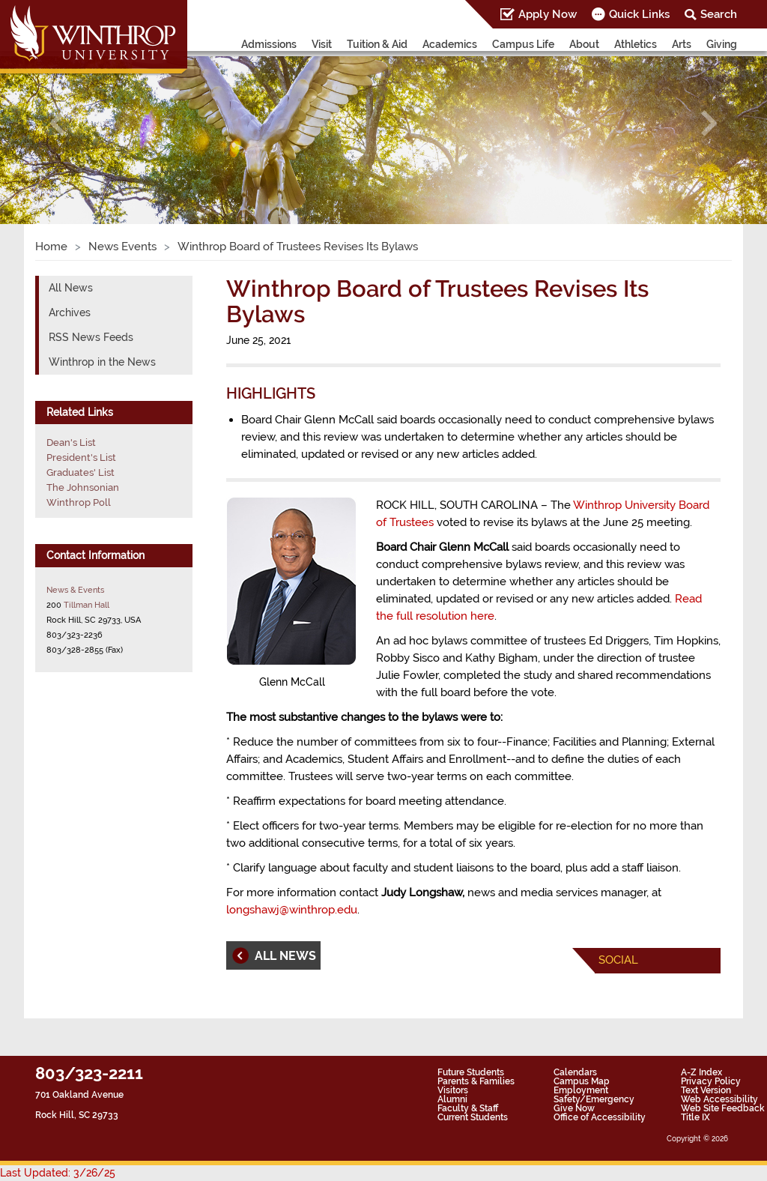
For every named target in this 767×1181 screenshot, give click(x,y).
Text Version (706, 1090)
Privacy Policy (711, 1081)
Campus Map (582, 1081)
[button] (57, 123)
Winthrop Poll (78, 502)
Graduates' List (80, 472)
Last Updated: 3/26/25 (57, 1173)
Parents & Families (476, 1081)
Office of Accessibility (600, 1117)
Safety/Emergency (594, 1099)
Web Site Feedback (723, 1108)
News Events (122, 246)
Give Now (574, 1108)
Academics (449, 44)
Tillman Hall (86, 604)
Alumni (452, 1099)
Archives (70, 312)
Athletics (635, 44)
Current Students (472, 1117)
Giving (721, 44)
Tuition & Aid (377, 44)
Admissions (269, 44)
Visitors (452, 1090)
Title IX (695, 1117)
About (584, 44)
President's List (81, 457)
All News (71, 288)
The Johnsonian (82, 487)
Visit (322, 44)
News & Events (75, 590)
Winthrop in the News (102, 362)
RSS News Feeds (91, 337)
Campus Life (523, 44)
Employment (581, 1090)
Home (51, 246)
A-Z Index (701, 1072)
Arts (681, 44)
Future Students (470, 1072)
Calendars (575, 1072)
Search (718, 14)
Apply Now (547, 14)
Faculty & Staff (467, 1108)
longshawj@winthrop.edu (291, 909)
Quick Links (639, 14)
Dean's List (71, 442)
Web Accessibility (719, 1099)
